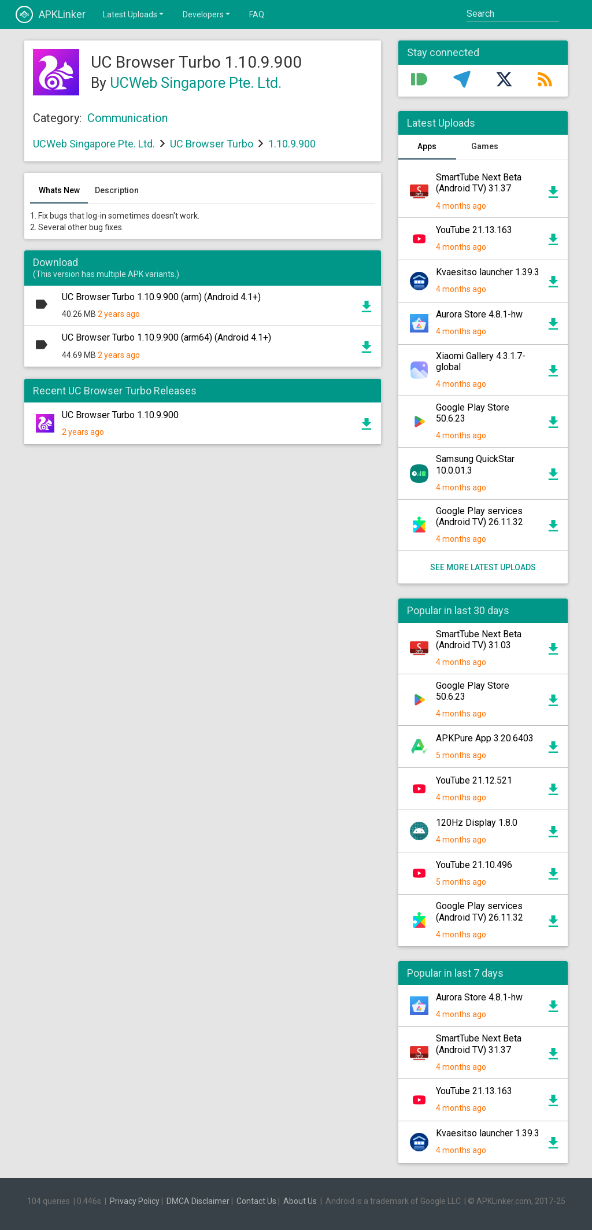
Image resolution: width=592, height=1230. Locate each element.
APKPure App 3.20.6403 (485, 738)
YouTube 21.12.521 (474, 780)
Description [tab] (117, 190)
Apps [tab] (426, 146)
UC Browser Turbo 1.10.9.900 (120, 414)
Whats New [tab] (59, 190)
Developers (207, 14)
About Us (300, 1201)
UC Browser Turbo (211, 144)
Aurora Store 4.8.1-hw (479, 314)
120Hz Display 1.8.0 (476, 822)
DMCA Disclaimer (198, 1201)
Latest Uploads (134, 14)
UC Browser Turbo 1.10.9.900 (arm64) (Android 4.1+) (166, 337)
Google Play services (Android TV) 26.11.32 (479, 516)
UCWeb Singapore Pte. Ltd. (196, 83)
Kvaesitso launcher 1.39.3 (487, 272)
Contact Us (256, 1201)
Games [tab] (484, 146)
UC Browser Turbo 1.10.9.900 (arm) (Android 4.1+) (161, 296)
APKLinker (51, 14)
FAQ (256, 14)
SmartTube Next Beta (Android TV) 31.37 (478, 183)
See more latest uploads (483, 567)
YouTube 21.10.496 (474, 864)
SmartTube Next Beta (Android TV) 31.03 (478, 640)
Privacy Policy (135, 1201)
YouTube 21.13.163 (474, 229)
